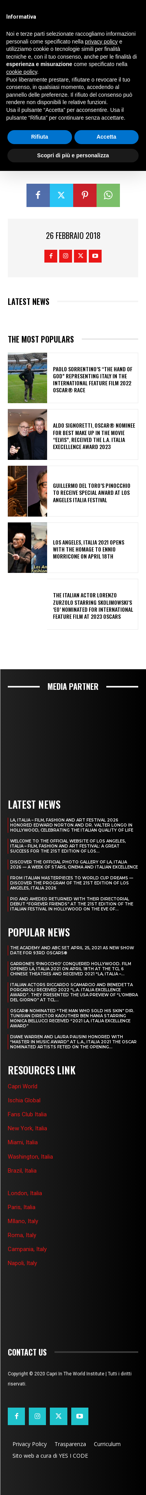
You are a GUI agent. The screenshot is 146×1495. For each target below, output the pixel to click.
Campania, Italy (27, 1249)
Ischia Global (24, 1100)
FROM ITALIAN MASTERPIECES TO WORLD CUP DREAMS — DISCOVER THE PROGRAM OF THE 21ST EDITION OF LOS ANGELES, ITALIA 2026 (71, 883)
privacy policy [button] (101, 41)
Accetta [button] (106, 137)
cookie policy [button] (21, 72)
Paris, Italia (21, 1207)
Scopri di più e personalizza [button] (73, 155)
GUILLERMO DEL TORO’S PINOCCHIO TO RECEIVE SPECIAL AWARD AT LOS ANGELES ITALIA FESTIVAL (91, 492)
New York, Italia (27, 1128)
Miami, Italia (23, 1142)
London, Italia (25, 1193)
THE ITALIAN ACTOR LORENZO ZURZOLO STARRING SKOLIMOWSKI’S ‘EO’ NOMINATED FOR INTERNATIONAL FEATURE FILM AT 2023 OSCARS (93, 605)
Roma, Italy (22, 1235)
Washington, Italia (30, 1156)
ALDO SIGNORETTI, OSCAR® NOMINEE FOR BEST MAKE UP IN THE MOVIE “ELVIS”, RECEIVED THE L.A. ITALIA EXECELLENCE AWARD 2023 (94, 436)
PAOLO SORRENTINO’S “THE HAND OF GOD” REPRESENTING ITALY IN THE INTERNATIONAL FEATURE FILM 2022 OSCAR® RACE (92, 379)
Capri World (22, 1086)
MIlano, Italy (23, 1221)
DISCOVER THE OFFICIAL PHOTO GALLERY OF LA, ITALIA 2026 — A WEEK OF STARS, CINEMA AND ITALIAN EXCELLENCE (74, 865)
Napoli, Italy (22, 1263)
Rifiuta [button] (39, 137)
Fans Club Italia (27, 1114)
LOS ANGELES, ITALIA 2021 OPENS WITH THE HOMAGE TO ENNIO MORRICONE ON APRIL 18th (88, 549)
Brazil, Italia (22, 1170)
